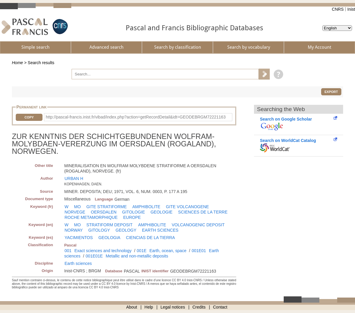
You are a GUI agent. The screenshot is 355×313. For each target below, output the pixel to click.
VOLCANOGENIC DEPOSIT (198, 224)
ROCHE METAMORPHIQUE (91, 217)
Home (17, 62)
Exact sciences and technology (102, 250)
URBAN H (73, 178)
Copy (29, 117)
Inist (351, 9)
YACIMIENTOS (78, 237)
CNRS (338, 9)
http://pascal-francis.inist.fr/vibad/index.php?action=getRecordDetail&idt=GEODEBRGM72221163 (135, 117)
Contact (220, 307)
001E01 (199, 250)
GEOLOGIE (162, 212)
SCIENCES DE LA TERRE (203, 212)
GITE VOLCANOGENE (187, 206)
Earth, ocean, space (168, 250)
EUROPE (132, 217)
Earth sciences (78, 263)
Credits (199, 307)
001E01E (94, 256)
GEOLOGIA (109, 237)
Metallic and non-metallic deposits (137, 256)
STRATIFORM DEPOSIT (109, 224)
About (131, 307)
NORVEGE (74, 212)
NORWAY (73, 230)
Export (331, 92)
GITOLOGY (99, 230)
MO (77, 206)
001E (141, 250)
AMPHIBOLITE (146, 206)
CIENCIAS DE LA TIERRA (150, 237)
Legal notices (172, 307)
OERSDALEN (103, 212)
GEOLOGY (126, 230)
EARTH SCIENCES (160, 230)
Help (148, 307)
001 (67, 250)
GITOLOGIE (133, 212)
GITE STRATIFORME (106, 206)
